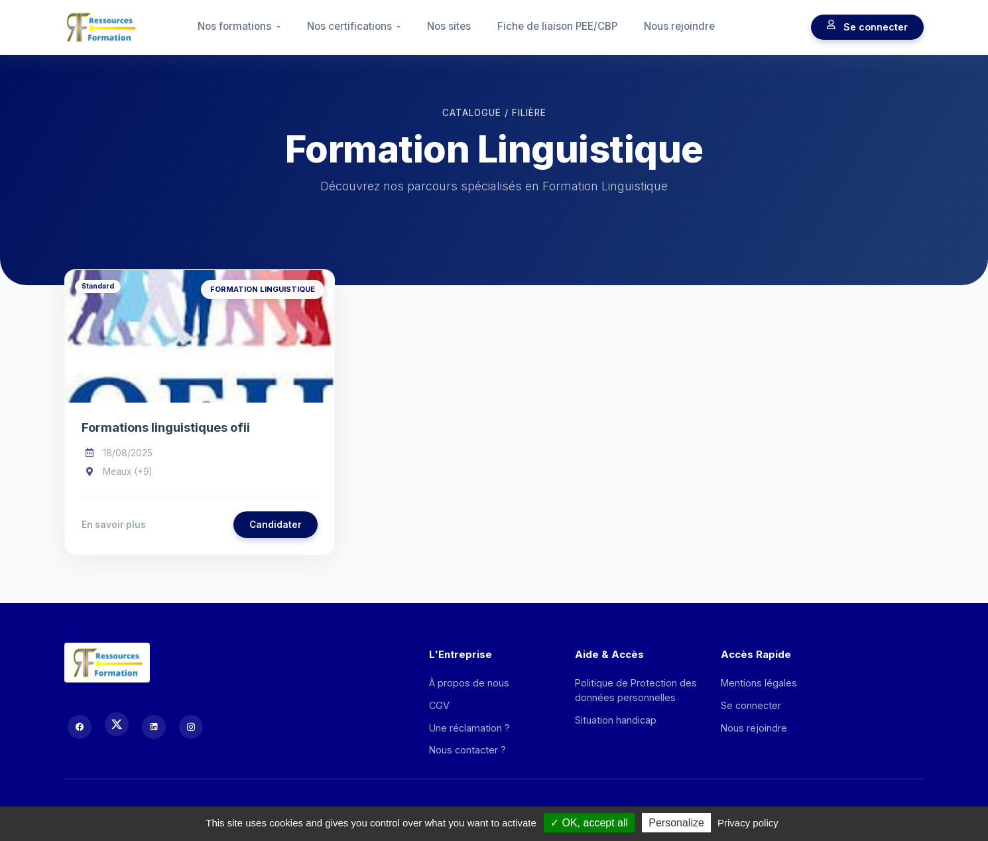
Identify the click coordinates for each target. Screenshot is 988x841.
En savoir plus (114, 524)
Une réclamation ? (469, 728)
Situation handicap (615, 720)
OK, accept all (589, 822)
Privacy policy (747, 822)
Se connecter (867, 27)
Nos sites (449, 26)
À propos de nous (469, 682)
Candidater (275, 524)
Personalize (676, 822)
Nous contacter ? (467, 749)
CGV (439, 705)
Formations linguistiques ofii (166, 427)
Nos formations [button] (236, 26)
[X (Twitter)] (117, 724)
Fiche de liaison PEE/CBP (557, 26)
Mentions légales (759, 682)
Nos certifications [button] (351, 26)
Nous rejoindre (679, 26)
